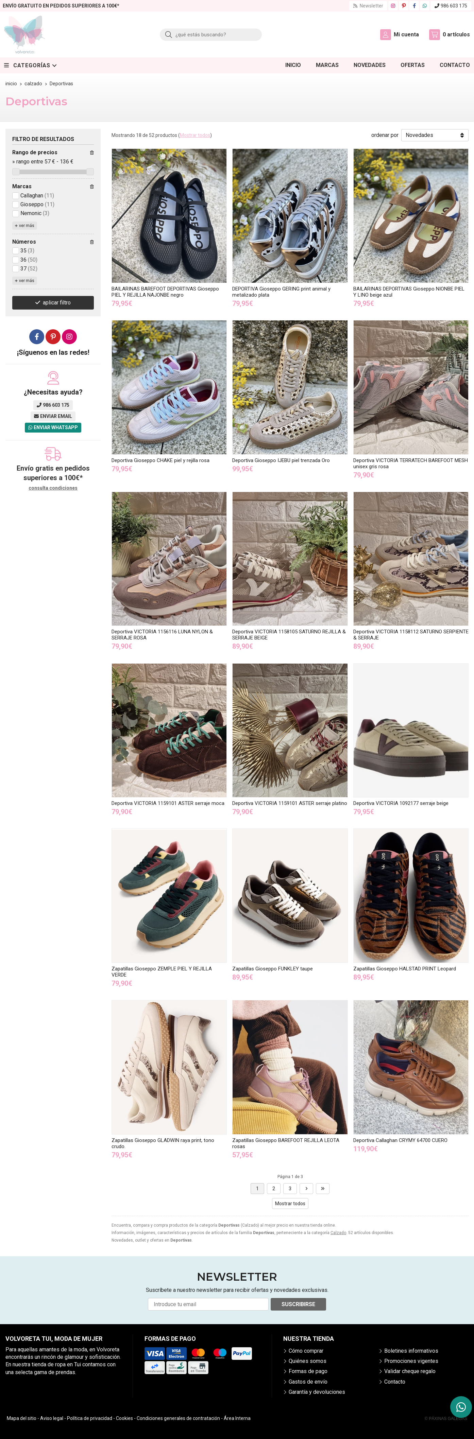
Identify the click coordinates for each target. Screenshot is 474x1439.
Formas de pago (308, 1371)
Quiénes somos (307, 1361)
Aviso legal (51, 1418)
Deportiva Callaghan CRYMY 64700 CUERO (400, 1140)
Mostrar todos (195, 135)
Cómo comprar (306, 1351)
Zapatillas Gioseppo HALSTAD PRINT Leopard (404, 969)
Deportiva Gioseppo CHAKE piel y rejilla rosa (160, 460)
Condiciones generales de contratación (178, 1418)
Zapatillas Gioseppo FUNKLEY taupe (272, 969)
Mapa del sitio (21, 1418)
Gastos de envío (308, 1382)
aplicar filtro (57, 302)
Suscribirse (298, 1304)
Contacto (394, 1382)
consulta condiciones (53, 488)
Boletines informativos (411, 1351)
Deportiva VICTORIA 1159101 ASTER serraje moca (168, 803)
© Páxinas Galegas (446, 1418)
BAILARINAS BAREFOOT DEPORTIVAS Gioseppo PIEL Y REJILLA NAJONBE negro (165, 292)
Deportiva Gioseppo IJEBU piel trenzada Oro (281, 460)
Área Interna (237, 1418)
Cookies (124, 1418)
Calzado (338, 1232)
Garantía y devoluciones (317, 1392)
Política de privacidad (89, 1418)
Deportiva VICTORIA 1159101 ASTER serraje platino (289, 803)
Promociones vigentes (411, 1361)
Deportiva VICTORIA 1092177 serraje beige (400, 803)
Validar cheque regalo (410, 1371)
